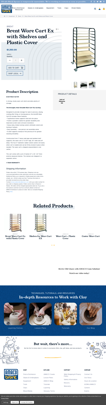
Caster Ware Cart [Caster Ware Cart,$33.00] (91, 236)
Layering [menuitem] (47, 388)
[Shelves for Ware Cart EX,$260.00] (40, 223)
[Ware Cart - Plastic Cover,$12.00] (65, 222)
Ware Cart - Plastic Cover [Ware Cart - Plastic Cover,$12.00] (65, 237)
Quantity (9, 56)
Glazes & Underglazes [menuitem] (35, 8)
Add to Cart (14, 67)
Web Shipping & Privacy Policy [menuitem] (72, 375)
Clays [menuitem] (66, 8)
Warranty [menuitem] (67, 386)
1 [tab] (51, 245)
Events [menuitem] (86, 391)
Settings (5, 402)
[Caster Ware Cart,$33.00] (90, 222)
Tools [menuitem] (59, 8)
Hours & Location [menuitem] (90, 381)
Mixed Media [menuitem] (76, 8)
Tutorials (65, 328)
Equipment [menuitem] (50, 8)
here (11, 191)
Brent (19, 16)
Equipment (12, 16)
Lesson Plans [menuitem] (48, 378)
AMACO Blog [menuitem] (48, 381)
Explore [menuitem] (47, 370)
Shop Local (13, 73)
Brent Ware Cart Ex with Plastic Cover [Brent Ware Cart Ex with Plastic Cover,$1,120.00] (15, 237)
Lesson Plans (40, 328)
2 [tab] (54, 245)
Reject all (15, 402)
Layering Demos (15, 328)
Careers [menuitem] (87, 388)
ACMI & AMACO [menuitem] (90, 384)
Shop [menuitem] (25, 370)
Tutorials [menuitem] (47, 384)
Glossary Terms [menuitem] (49, 391)
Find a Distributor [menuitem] (18, 8)
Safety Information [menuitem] (70, 379)
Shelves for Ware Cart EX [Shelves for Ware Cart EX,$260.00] (40, 237)
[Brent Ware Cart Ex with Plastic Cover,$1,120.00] (15, 223)
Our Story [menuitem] (87, 378)
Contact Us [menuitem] (88, 374)
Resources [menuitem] (19, 10)
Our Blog (90, 328)
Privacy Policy (4, 398)
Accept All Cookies (27, 402)
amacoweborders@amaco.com (20, 182)
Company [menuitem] (87, 370)
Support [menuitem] (67, 370)
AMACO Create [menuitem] (49, 374)
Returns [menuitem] (67, 383)
